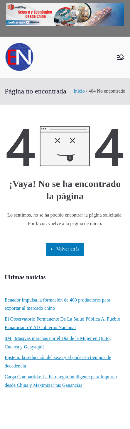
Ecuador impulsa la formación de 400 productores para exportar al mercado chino (57, 304)
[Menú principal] (120, 57)
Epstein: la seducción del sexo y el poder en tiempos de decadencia (58, 361)
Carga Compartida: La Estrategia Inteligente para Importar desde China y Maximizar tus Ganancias (61, 381)
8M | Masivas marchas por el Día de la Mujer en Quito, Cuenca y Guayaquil (58, 342)
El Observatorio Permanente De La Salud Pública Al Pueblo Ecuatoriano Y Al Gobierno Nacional (62, 323)
